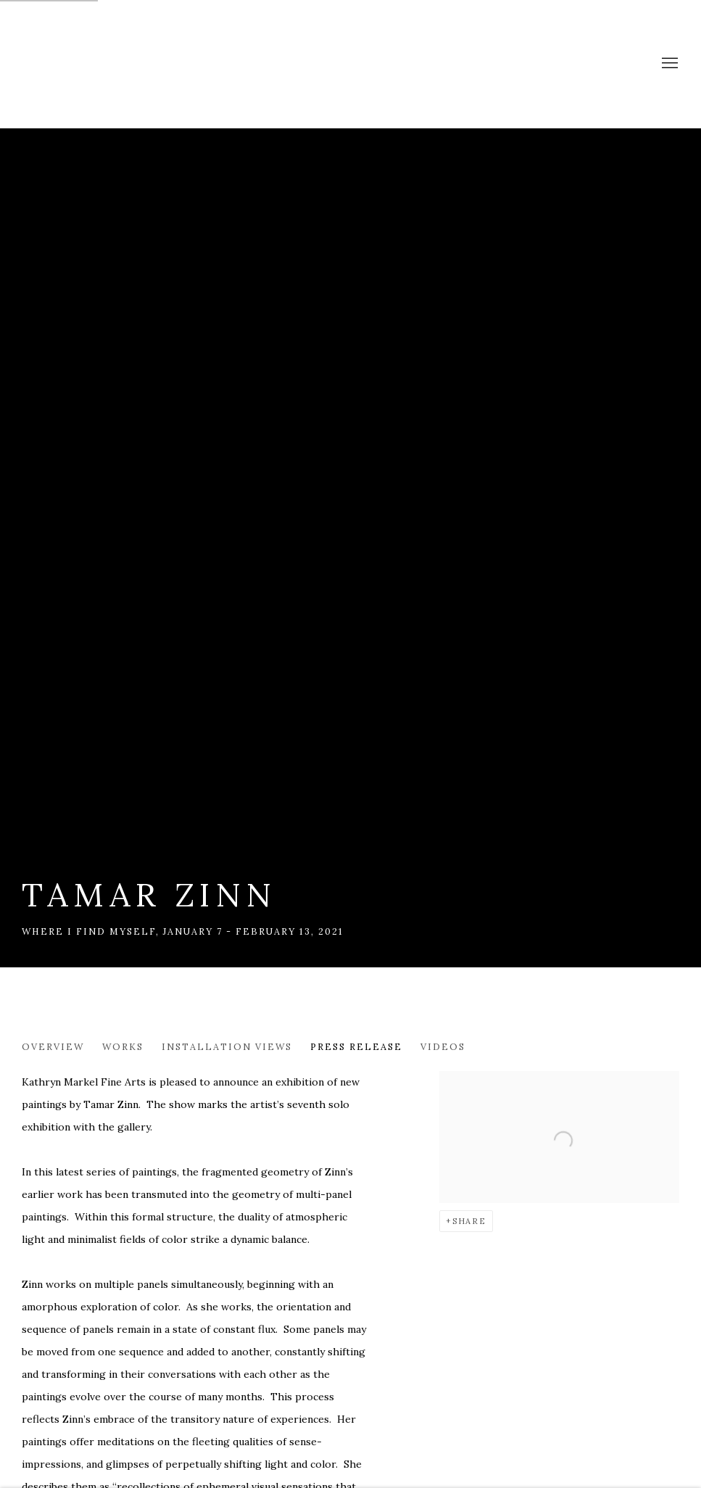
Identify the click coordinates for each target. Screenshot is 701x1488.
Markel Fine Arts (65, 63)
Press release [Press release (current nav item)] (356, 1046)
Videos (442, 1046)
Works (123, 1046)
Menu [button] (668, 64)
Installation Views (227, 1046)
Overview (53, 1046)
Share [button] (469, 1221)
